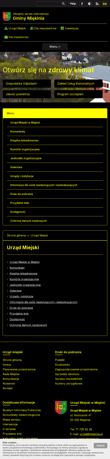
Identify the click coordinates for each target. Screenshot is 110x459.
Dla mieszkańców (45, 28)
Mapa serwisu (12, 419)
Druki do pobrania (21, 194)
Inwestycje (71, 28)
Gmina (7, 364)
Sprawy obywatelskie (68, 378)
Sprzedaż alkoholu (67, 374)
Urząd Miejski (17, 28)
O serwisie (9, 429)
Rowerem (9, 383)
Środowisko (62, 364)
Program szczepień (70, 94)
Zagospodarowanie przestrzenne (76, 369)
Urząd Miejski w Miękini (25, 122)
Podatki (59, 360)
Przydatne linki (19, 203)
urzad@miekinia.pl (91, 434)
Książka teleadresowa (24, 140)
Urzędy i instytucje (22, 176)
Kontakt (7, 388)
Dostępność (17, 211)
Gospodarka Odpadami (21, 83)
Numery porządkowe (68, 383)
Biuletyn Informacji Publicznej (22, 410)
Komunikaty (17, 131)
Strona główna (16, 235)
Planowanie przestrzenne (19, 369)
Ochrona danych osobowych (28, 220)
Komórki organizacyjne (25, 149)
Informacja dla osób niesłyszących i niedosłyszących (43, 185)
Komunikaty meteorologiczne (21, 415)
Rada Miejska (11, 374)
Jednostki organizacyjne (26, 158)
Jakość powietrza (18, 94)
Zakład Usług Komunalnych (75, 83)
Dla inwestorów (19, 37)
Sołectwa (16, 167)
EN (105, 4)
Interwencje (10, 424)
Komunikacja (11, 378)
